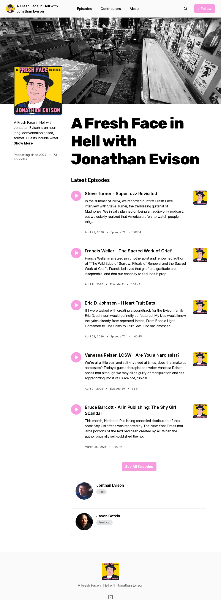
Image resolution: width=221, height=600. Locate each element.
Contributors (111, 8)
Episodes (84, 8)
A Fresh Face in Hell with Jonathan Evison (37, 8)
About (134, 8)
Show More (23, 143)
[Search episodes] (185, 8)
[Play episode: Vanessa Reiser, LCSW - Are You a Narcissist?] (76, 357)
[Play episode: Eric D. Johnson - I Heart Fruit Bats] (76, 305)
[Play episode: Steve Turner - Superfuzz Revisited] (76, 196)
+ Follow (205, 8)
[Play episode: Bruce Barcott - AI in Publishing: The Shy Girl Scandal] (76, 409)
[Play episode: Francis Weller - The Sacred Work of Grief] (76, 253)
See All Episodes (139, 466)
